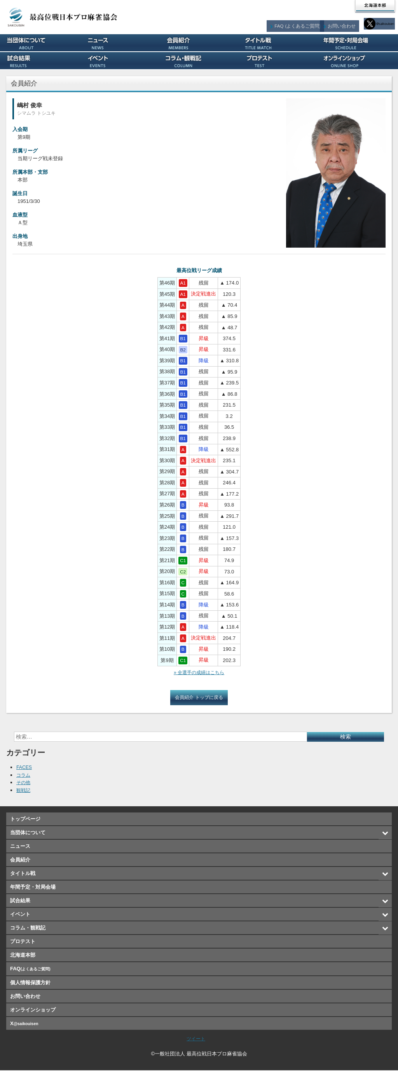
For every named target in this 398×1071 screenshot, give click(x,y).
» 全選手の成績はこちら (199, 673)
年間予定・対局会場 (358, 42)
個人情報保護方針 (30, 983)
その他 (23, 783)
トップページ (25, 820)
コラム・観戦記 (199, 60)
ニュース (119, 42)
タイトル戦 (278, 42)
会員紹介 (199, 42)
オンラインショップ (358, 60)
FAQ (303, 23)
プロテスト (278, 60)
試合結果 (40, 60)
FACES (24, 768)
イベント (119, 60)
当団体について (40, 42)
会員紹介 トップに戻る (199, 698)
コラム (23, 776)
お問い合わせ (346, 23)
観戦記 (23, 791)
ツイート (196, 1039)
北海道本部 (375, 6)
